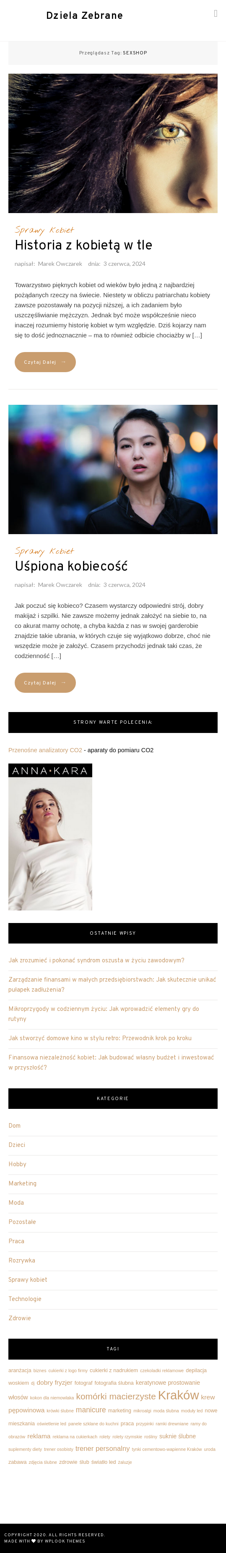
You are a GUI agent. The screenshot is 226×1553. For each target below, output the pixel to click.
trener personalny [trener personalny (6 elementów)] (102, 1449)
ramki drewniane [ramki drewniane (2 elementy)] (172, 1423)
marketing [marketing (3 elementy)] (119, 1411)
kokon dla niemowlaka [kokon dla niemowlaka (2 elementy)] (52, 1397)
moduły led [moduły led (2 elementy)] (192, 1410)
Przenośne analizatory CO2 (45, 750)
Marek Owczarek (60, 263)
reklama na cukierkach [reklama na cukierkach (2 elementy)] (75, 1436)
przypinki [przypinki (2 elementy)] (144, 1423)
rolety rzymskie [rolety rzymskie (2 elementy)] (127, 1436)
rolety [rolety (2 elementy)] (104, 1436)
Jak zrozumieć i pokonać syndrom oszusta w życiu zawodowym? (96, 961)
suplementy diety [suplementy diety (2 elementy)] (25, 1449)
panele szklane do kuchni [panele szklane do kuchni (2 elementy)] (93, 1423)
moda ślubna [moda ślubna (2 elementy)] (166, 1410)
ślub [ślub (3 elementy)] (84, 1462)
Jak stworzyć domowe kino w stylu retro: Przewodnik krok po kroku (100, 1039)
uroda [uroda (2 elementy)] (210, 1449)
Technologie (25, 1300)
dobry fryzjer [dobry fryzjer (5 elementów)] (54, 1382)
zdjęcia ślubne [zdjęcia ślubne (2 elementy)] (43, 1462)
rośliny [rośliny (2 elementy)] (150, 1436)
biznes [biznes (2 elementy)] (40, 1370)
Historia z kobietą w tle (84, 246)
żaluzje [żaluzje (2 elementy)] (125, 1462)
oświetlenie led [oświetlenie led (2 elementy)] (51, 1423)
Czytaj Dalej (45, 362)
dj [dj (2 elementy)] (32, 1383)
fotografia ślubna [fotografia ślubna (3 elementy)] (114, 1383)
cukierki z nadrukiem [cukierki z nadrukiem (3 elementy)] (114, 1370)
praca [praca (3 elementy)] (127, 1424)
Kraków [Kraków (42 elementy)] (178, 1395)
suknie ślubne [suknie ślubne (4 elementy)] (177, 1436)
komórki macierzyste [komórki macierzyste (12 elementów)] (116, 1396)
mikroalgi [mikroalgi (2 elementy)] (142, 1410)
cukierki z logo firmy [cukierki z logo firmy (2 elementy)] (68, 1370)
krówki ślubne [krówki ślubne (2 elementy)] (60, 1410)
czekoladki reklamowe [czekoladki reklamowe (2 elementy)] (162, 1370)
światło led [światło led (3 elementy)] (103, 1462)
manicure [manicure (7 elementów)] (91, 1410)
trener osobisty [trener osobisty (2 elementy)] (58, 1449)
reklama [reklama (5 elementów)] (38, 1436)
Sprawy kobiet (44, 230)
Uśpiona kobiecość (71, 567)
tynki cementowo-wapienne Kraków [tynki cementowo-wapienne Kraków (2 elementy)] (167, 1449)
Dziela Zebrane (84, 16)
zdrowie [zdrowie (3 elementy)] (68, 1462)
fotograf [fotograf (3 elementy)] (84, 1383)
